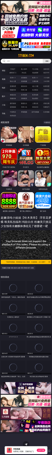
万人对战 (35, 69)
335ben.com (26, 56)
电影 (3, 88)
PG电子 (12, 69)
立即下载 (41, 450)
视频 (3, 79)
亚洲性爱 (13, 86)
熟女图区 (35, 98)
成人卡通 (35, 86)
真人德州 (24, 69)
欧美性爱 (46, 86)
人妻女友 (35, 103)
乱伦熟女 (35, 90)
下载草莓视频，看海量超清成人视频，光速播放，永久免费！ (28, 262)
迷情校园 (13, 107)
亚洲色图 (24, 95)
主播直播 (35, 81)
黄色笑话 (35, 107)
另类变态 (46, 90)
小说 (3, 105)
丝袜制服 (24, 81)
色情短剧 (13, 116)
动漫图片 (46, 95)
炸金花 (24, 73)
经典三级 (24, 90)
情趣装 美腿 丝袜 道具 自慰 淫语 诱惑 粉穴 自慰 (18, 268)
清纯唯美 (24, 98)
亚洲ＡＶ (13, 78)
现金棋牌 (35, 73)
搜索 (46, 61)
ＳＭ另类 (46, 81)
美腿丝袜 (13, 98)
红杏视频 (46, 112)
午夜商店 (13, 112)
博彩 (3, 70)
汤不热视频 (35, 112)
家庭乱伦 (24, 103)
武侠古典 (46, 103)
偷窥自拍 (13, 95)
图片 (3, 96)
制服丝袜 (13, 90)
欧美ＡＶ (35, 78)
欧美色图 (35, 95)
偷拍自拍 (24, 86)
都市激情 (13, 103)
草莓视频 (24, 112)
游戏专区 (46, 69)
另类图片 (46, 98)
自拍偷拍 (24, 78)
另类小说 (24, 107)
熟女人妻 (13, 81)
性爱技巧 (46, 107)
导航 (3, 113)
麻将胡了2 (13, 73)
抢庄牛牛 (46, 73)
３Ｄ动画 (46, 78)
